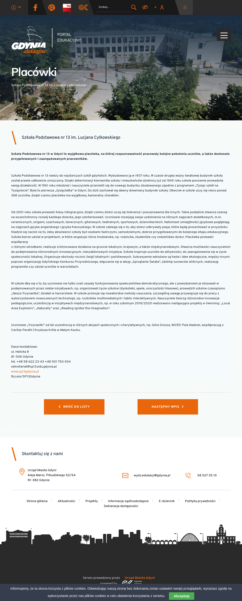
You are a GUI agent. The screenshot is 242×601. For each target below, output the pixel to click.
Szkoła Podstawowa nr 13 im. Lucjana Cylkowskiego (71, 137)
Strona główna (37, 501)
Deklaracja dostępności (121, 506)
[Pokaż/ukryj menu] (224, 35)
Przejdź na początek (15, 430)
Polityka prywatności (200, 501)
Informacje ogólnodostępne (128, 501)
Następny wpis (168, 407)
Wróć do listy (74, 407)
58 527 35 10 (201, 476)
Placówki (34, 72)
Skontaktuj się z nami (42, 454)
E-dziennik (167, 501)
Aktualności (66, 501)
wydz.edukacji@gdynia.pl (145, 476)
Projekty (91, 501)
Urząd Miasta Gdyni (140, 578)
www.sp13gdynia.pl (25, 372)
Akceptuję (182, 597)
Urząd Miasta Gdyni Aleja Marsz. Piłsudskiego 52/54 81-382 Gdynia (52, 475)
